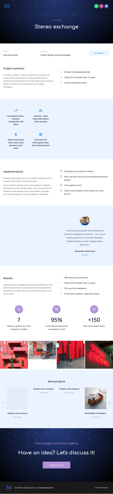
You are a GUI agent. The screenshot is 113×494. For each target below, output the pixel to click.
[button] (2, 355)
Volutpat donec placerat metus (78, 171)
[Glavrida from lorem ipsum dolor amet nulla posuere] (40, 134)
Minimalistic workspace (95, 413)
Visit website (98, 53)
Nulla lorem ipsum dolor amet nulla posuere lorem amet (16, 144)
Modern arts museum (17, 413)
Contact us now (56, 465)
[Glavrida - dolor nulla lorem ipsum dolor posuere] (40, 110)
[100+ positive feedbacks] (85, 288)
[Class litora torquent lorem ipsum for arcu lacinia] (61, 190)
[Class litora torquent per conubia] (85, 77)
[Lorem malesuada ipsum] (85, 82)
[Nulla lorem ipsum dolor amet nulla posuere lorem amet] (15, 134)
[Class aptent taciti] (61, 185)
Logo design (56, 20)
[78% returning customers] (85, 277)
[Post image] (17, 398)
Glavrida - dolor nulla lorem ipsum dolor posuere (41, 119)
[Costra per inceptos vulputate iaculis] (85, 294)
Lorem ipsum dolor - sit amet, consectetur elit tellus (16, 120)
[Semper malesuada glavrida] (85, 72)
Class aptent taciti (73, 185)
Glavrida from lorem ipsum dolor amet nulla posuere (41, 143)
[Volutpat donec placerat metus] (61, 171)
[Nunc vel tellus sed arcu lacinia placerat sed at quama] (61, 176)
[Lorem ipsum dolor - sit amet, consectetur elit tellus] (15, 110)
